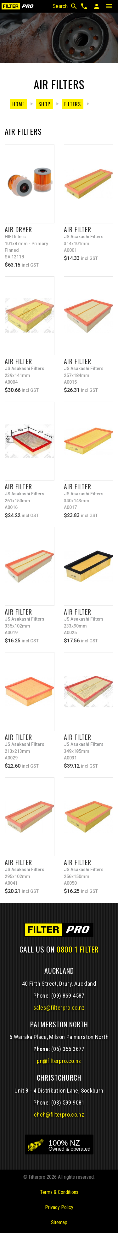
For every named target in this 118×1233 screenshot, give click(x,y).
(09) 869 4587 (68, 995)
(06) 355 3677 (68, 1049)
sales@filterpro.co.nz (59, 1007)
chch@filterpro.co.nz (59, 1114)
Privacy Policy (59, 1207)
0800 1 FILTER (78, 949)
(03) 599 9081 (68, 1102)
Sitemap (59, 1222)
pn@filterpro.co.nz (59, 1061)
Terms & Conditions (59, 1192)
